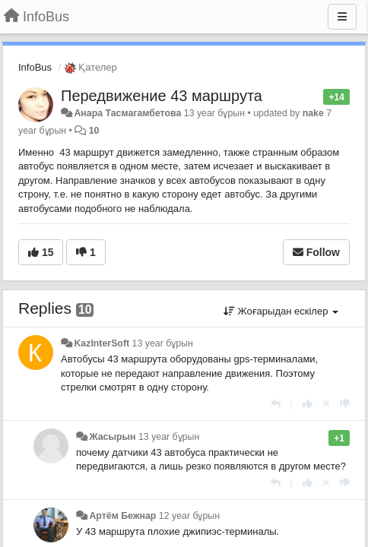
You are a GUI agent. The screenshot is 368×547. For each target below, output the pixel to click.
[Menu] (342, 17)
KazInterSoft (101, 343)
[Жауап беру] (276, 403)
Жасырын (112, 437)
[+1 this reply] (307, 403)
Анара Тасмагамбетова (127, 113)
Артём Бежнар (122, 516)
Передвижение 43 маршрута (161, 95)
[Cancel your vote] (326, 403)
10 (94, 130)
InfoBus (35, 67)
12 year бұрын (189, 516)
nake (313, 113)
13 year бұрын (162, 343)
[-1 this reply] (345, 403)
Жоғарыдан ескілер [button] (281, 311)
